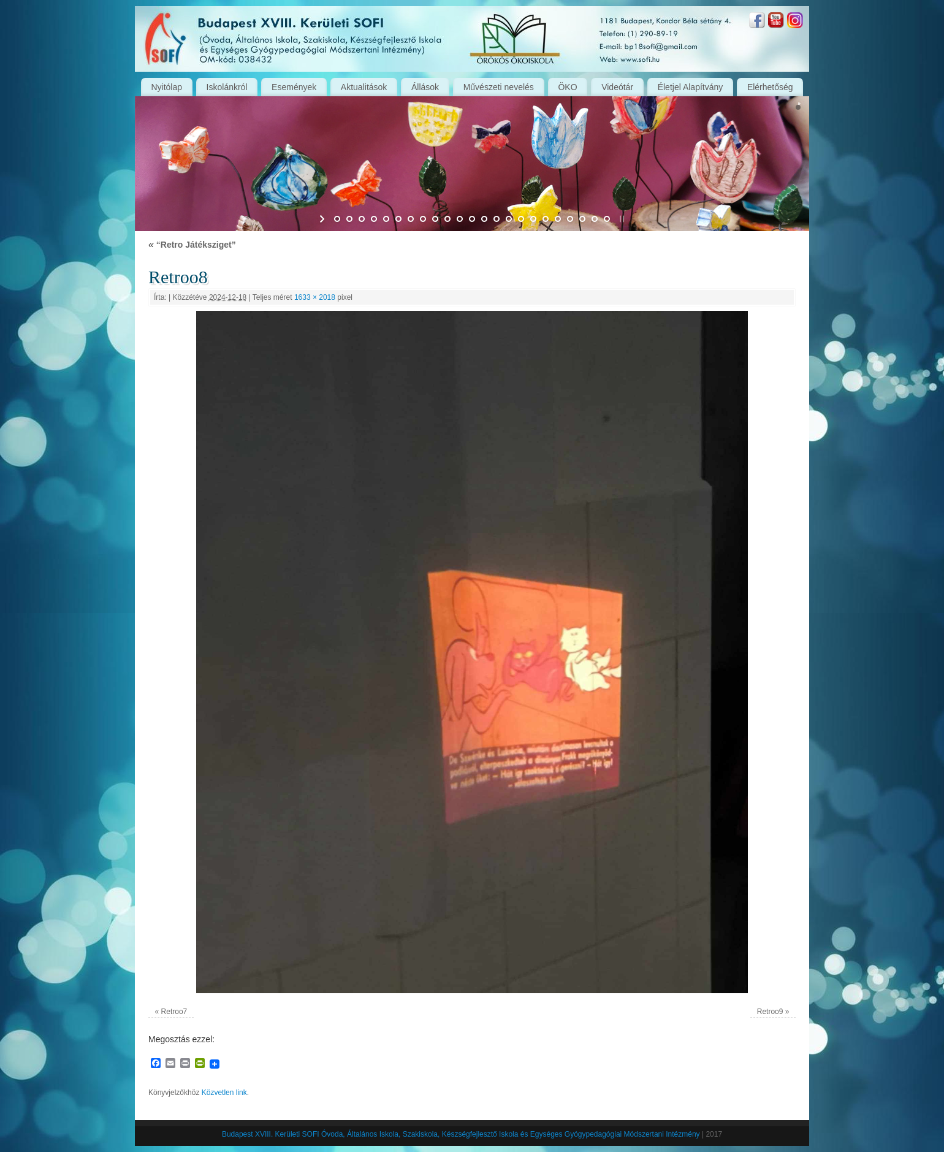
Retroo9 (770, 1011)
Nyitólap (166, 87)
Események (294, 87)
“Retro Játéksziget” (192, 245)
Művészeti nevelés (498, 87)
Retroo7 (174, 1011)
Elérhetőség (770, 87)
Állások (425, 87)
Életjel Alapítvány (690, 87)
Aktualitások (364, 87)
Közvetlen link (224, 1092)
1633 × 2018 (314, 297)
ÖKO (567, 87)
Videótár (617, 87)
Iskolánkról (227, 87)
